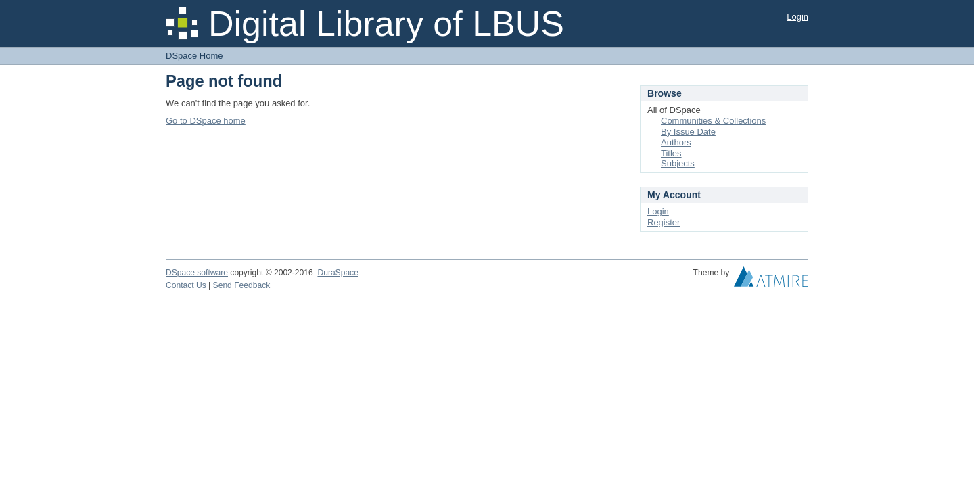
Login (797, 16)
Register (663, 222)
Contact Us (186, 285)
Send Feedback (242, 285)
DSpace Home (194, 56)
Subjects (678, 163)
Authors (676, 142)
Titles (671, 153)
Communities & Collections (713, 121)
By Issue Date (688, 131)
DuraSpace (337, 272)
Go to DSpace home (206, 121)
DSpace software (197, 272)
